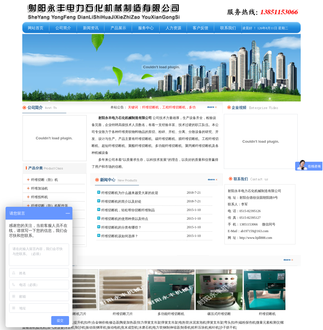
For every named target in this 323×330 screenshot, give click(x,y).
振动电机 (114, 327)
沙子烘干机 (227, 327)
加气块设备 (55, 327)
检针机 (214, 327)
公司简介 (63, 28)
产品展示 (118, 28)
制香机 (186, 327)
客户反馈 (200, 28)
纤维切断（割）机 (44, 180)
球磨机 (69, 327)
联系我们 (228, 28)
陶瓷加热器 (128, 322)
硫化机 (41, 327)
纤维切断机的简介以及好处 (121, 201)
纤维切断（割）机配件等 (49, 206)
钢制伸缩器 (171, 327)
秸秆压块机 (199, 327)
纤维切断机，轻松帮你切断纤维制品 (128, 210)
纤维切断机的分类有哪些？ (121, 227)
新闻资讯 (91, 28)
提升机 (79, 322)
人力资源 (173, 28)
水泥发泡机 (197, 322)
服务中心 (146, 28)
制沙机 (80, 327)
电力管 (158, 327)
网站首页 (35, 28)
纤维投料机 (39, 197)
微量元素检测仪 (268, 322)
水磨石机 (145, 327)
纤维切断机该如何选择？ (119, 236)
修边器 (114, 322)
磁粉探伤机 (247, 322)
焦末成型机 (129, 327)
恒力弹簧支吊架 (149, 322)
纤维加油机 (39, 188)
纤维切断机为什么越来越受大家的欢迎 (129, 193)
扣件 (87, 322)
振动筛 (91, 327)
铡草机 (101, 327)
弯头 (227, 322)
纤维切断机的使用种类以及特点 (124, 219)
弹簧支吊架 (169, 322)
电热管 (184, 322)
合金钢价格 (100, 322)
